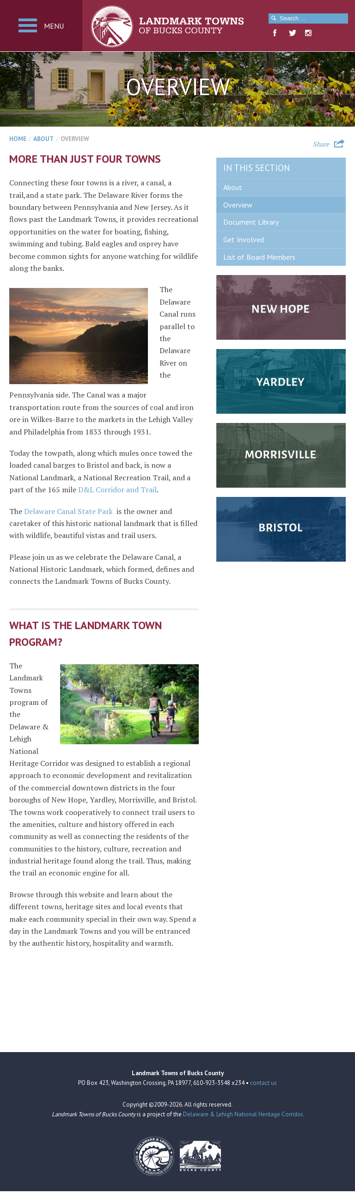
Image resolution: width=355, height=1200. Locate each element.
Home (17, 139)
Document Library (251, 222)
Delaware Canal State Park (68, 511)
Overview (237, 204)
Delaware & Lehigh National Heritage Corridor (242, 1114)
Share (321, 143)
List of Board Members (259, 257)
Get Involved (243, 239)
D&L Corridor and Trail (117, 489)
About (43, 139)
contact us (263, 1083)
